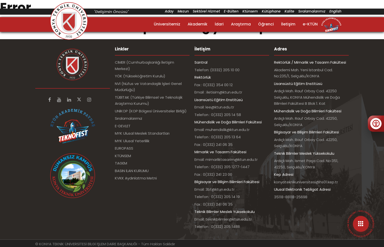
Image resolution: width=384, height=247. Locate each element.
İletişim (288, 24)
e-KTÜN (310, 24)
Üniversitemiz (167, 24)
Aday (169, 11)
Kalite (289, 11)
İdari (219, 24)
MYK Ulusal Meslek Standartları (142, 133)
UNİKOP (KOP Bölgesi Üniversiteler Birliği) (151, 111)
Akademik (197, 24)
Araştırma (241, 24)
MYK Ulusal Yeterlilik (132, 140)
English (335, 11)
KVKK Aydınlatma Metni (136, 178)
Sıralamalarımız (311, 11)
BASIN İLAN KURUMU (132, 170)
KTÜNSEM (123, 155)
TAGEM (121, 163)
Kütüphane (271, 11)
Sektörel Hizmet (206, 11)
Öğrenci (266, 24)
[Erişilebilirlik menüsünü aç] (376, 124)
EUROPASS (124, 148)
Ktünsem (250, 11)
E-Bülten (231, 11)
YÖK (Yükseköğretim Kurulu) (140, 76)
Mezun (183, 11)
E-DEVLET (123, 126)
